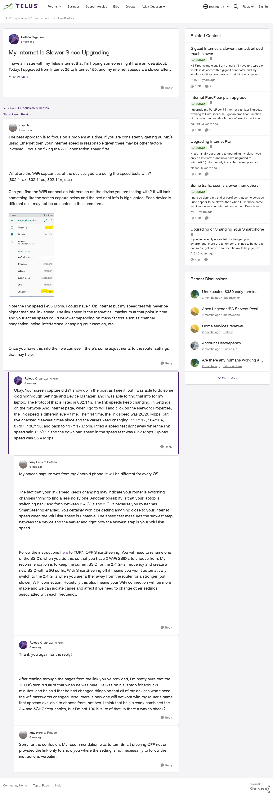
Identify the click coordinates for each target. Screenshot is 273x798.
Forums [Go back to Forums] (48, 18)
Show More (18, 76)
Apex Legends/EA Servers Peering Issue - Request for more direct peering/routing (232, 308)
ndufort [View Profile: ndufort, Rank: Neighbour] (195, 123)
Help (58, 785)
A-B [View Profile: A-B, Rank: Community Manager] (193, 253)
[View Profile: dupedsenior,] (195, 294)
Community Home (15, 785)
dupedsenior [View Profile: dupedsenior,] (231, 297)
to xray (53, 378)
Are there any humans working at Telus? (231, 360)
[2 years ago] (203, 211)
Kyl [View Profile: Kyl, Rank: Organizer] (192, 211)
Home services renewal (222, 326)
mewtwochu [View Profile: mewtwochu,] (231, 314)
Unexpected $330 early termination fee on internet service (233, 291)
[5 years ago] (208, 167)
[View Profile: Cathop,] (195, 328)
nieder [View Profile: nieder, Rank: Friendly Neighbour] (195, 167)
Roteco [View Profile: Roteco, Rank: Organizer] (26, 37)
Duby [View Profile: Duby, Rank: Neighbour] (194, 79)
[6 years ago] (206, 79)
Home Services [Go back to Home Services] (65, 18)
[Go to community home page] (21, 6)
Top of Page (41, 785)
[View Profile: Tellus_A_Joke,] (195, 363)
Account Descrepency (221, 343)
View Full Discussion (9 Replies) (26, 108)
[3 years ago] (209, 123)
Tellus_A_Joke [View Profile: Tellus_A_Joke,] (232, 366)
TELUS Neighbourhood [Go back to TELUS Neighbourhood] (16, 18)
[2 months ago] (211, 297)
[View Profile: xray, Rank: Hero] (13, 127)
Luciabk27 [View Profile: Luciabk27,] (230, 349)
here (64, 552)
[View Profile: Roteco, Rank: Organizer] (14, 39)
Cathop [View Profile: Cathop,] (228, 331)
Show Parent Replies (17, 114)
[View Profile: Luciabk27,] (195, 345)
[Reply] (166, 88)
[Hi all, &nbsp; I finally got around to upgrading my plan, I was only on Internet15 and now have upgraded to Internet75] (227, 157)
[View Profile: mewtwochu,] (195, 311)
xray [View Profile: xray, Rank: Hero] (22, 125)
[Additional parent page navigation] (36, 18)
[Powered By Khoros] (260, 788)
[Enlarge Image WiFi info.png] (32, 255)
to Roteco (50, 462)
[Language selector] (216, 6)
